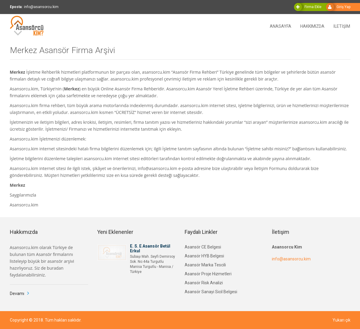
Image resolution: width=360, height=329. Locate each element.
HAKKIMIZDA (312, 26)
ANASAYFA (280, 26)
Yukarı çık (341, 320)
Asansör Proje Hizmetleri (208, 273)
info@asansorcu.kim (291, 259)
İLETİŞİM (341, 26)
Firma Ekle (312, 7)
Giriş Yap (343, 7)
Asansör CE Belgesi (203, 247)
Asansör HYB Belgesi (204, 256)
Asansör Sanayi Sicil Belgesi (211, 291)
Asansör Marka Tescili (205, 264)
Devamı (17, 293)
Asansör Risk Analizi (204, 282)
